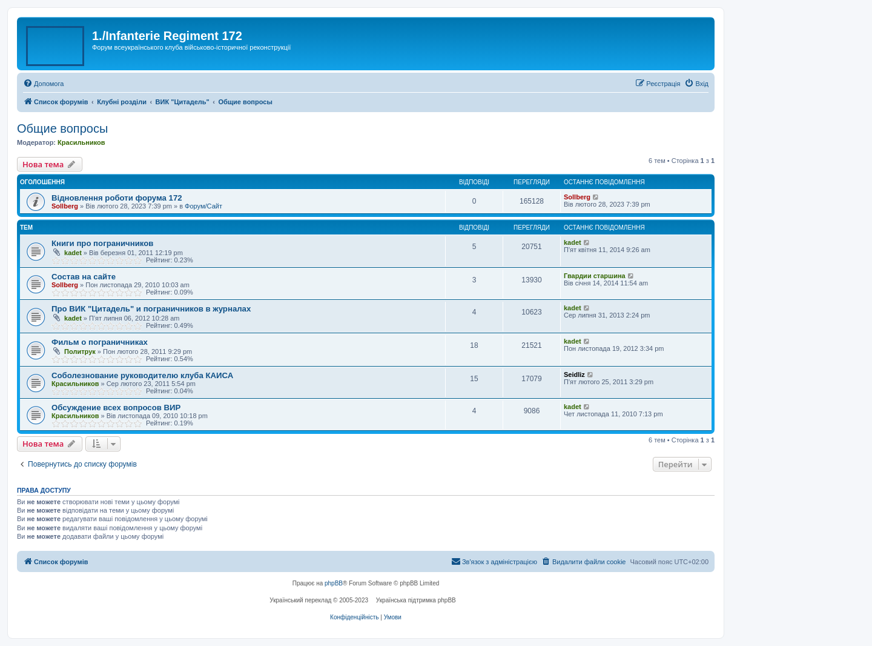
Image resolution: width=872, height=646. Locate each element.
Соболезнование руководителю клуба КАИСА (142, 375)
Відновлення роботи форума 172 (116, 197)
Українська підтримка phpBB (416, 600)
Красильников (81, 142)
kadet (73, 252)
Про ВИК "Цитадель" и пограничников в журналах (151, 308)
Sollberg (64, 206)
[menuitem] (43, 83)
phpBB (334, 583)
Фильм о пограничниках (99, 342)
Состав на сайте (83, 276)
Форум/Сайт (203, 206)
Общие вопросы (62, 128)
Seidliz (574, 374)
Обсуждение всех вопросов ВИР (115, 407)
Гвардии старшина (595, 275)
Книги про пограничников (102, 243)
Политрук (80, 351)
